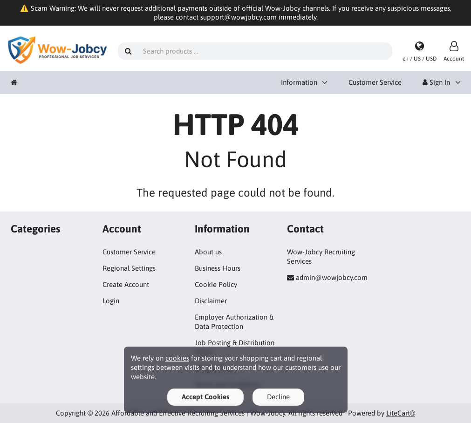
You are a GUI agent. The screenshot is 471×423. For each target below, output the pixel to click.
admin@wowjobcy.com (332, 277)
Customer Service (375, 82)
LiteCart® (400, 413)
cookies (177, 358)
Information (299, 82)
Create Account (125, 284)
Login (110, 301)
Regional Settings (129, 268)
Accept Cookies (205, 397)
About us (208, 252)
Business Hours (217, 268)
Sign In (436, 82)
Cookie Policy (216, 284)
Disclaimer (211, 301)
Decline (278, 397)
